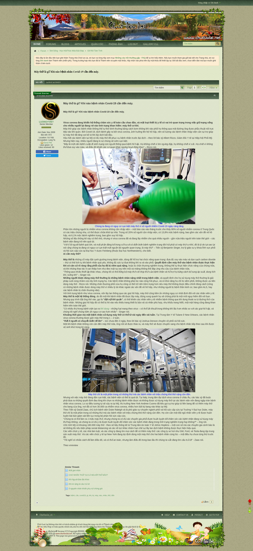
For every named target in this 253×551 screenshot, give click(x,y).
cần (77, 495)
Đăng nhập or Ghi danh (209, 3)
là (93, 495)
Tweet (47, 155)
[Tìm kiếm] (199, 44)
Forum (43, 51)
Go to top (214, 515)
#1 (215, 95)
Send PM (48, 143)
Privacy (199, 515)
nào (100, 495)
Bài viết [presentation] (39, 82)
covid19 (83, 495)
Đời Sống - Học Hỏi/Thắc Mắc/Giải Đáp (67, 51)
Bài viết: (44, 135)
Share (47, 151)
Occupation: (42, 140)
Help (167, 515)
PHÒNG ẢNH (115, 44)
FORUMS (51, 44)
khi (90, 495)
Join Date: (42, 132)
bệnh (73, 495)
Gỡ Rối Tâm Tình (94, 51)
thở (109, 495)
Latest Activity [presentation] (53, 82)
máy (96, 495)
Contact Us (182, 515)
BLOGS (65, 44)
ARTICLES (80, 44)
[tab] (39, 82)
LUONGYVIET (46, 121)
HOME (37, 44)
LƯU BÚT (133, 44)
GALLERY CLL (150, 44)
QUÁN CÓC (97, 44)
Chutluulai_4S (47, 515)
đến (112, 495)
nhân (105, 495)
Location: (43, 137)
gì (87, 495)
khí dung (104, 308)
